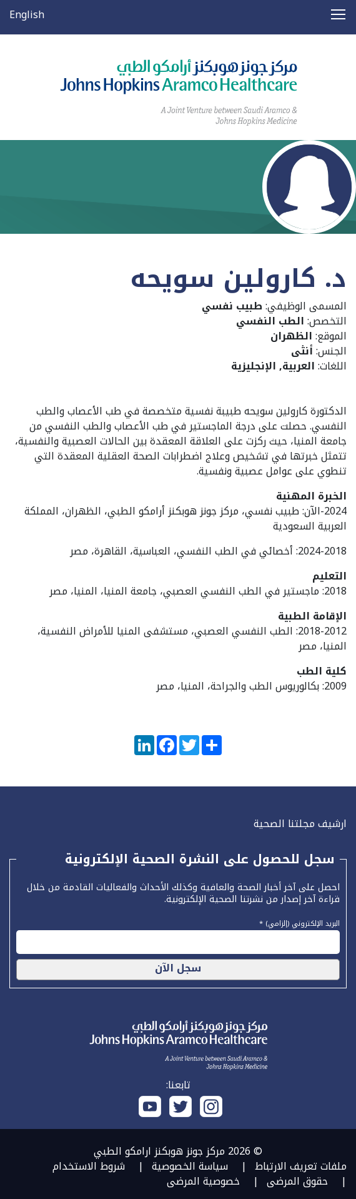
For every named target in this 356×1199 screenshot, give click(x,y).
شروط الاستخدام (88, 1166)
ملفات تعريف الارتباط (301, 1166)
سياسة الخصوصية (190, 1166)
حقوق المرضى (297, 1181)
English (26, 14)
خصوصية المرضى (203, 1181)
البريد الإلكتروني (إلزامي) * (299, 922)
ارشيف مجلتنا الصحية (300, 823)
